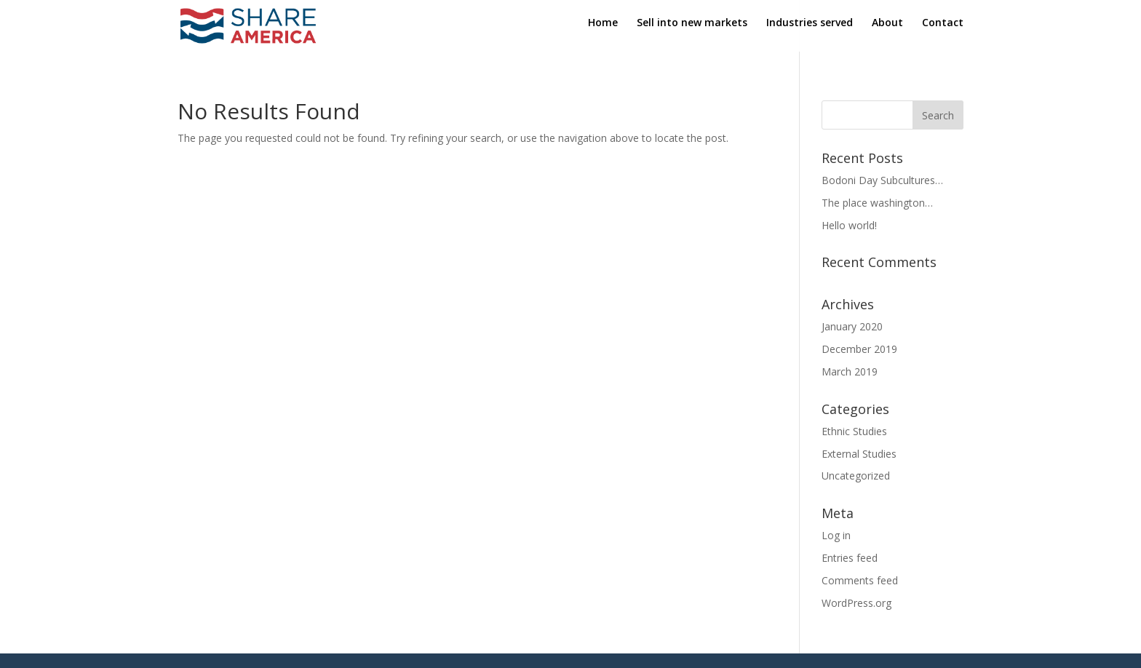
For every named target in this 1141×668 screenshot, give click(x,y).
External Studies (859, 454)
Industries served (809, 30)
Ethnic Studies (854, 431)
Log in (836, 535)
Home (603, 30)
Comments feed (860, 580)
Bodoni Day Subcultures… (882, 180)
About (887, 30)
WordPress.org (856, 603)
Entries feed (850, 558)
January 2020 (852, 326)
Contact (942, 30)
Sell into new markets (692, 30)
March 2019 (850, 371)
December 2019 (859, 349)
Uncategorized (856, 475)
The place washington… (877, 203)
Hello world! (849, 225)
